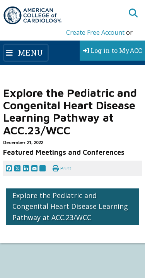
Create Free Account (95, 32)
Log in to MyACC (112, 50)
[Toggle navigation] (26, 52)
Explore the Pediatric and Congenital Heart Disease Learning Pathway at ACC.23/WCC (70, 206)
